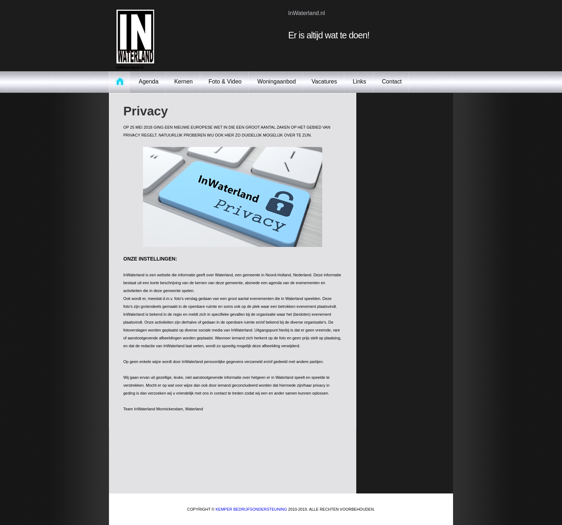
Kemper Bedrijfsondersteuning (251, 509)
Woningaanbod (276, 81)
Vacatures (324, 81)
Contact (392, 81)
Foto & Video (225, 81)
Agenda (148, 81)
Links (359, 81)
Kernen (183, 81)
